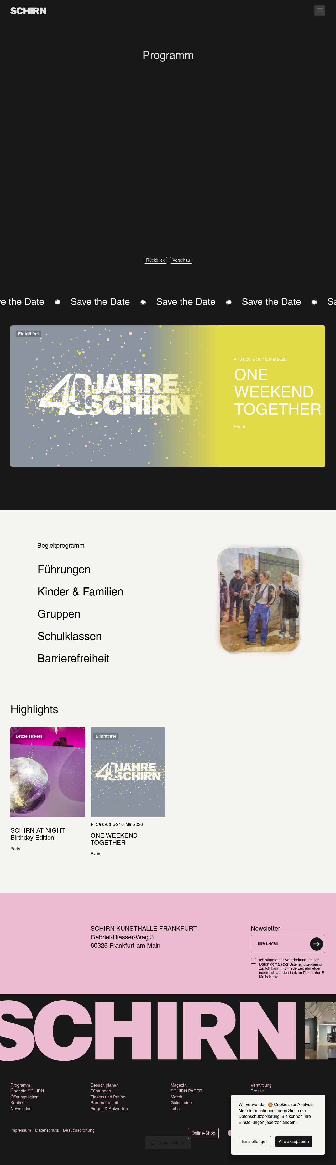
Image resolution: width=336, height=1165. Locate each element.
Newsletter (20, 1109)
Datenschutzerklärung (306, 964)
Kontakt (17, 1103)
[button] (155, 260)
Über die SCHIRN (27, 1091)
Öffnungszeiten (24, 1097)
